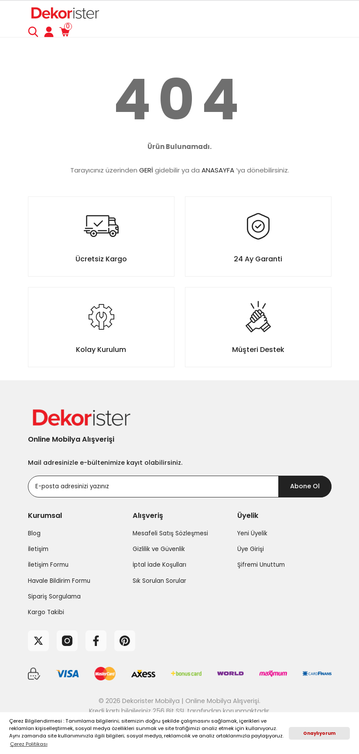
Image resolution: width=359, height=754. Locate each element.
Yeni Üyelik (252, 533)
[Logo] (64, 12)
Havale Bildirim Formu (59, 581)
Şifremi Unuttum (261, 565)
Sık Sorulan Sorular (159, 581)
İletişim (38, 549)
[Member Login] (49, 32)
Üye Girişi (250, 549)
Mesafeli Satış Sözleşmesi (170, 533)
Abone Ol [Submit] (305, 486)
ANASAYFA (218, 170)
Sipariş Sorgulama (54, 596)
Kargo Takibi (46, 612)
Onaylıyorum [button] (319, 733)
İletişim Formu (48, 565)
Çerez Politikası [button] (29, 743)
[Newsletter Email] (180, 486)
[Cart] (64, 32)
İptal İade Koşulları (159, 565)
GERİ (146, 170)
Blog (34, 533)
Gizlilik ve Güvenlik (159, 549)
